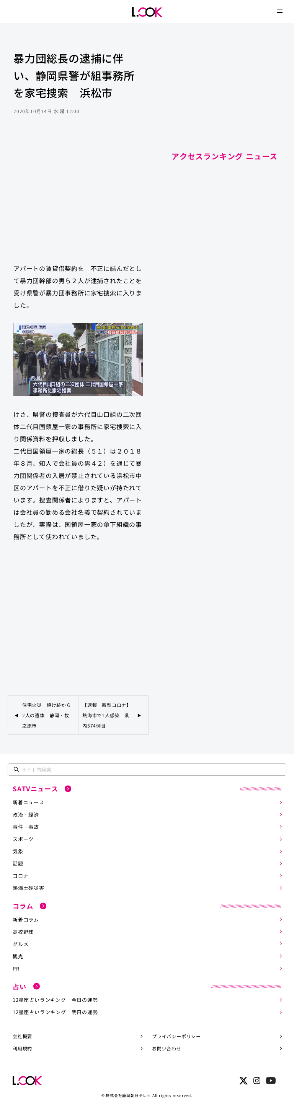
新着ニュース (28, 802)
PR (16, 968)
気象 (18, 851)
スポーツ (23, 839)
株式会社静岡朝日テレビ (128, 1095)
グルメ (20, 944)
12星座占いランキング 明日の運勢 (55, 1012)
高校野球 (23, 931)
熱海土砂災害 (28, 887)
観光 (18, 956)
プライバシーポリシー (176, 1036)
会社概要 (22, 1036)
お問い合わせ (166, 1048)
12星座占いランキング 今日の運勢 (55, 999)
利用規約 (22, 1048)
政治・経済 (26, 814)
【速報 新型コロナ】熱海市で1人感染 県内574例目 (106, 715)
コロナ (20, 875)
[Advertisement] (78, 196)
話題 (18, 863)
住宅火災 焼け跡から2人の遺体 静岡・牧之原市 (46, 715)
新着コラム (26, 919)
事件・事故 (26, 826)
